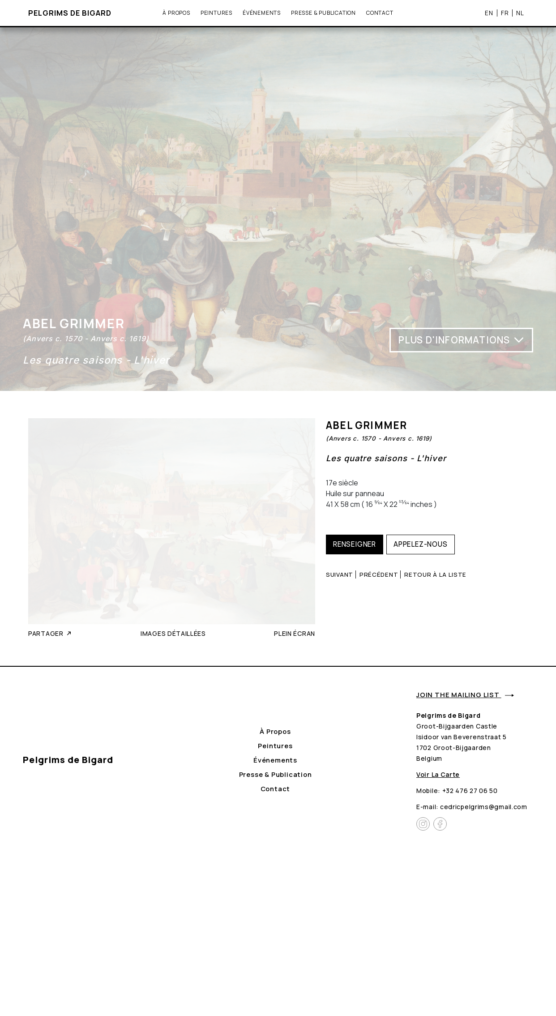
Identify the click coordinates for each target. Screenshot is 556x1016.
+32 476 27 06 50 (470, 790)
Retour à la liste (435, 574)
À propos (176, 13)
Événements (262, 13)
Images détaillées (173, 633)
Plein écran (294, 633)
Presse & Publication (323, 13)
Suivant (339, 574)
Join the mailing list (465, 694)
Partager (50, 633)
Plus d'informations (461, 340)
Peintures (216, 13)
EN (489, 13)
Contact (379, 13)
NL (520, 13)
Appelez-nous (420, 544)
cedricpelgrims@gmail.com (483, 806)
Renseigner (354, 544)
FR (505, 13)
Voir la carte (438, 774)
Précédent (378, 574)
